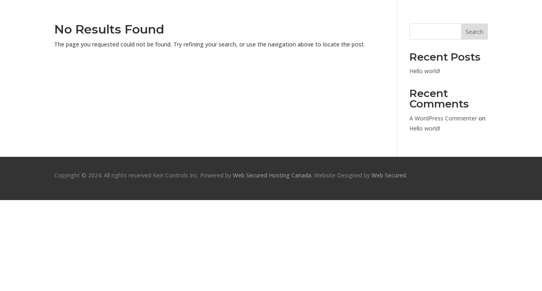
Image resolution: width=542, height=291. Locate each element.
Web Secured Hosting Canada (272, 175)
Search (474, 32)
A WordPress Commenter (443, 118)
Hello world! (424, 71)
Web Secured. (388, 175)
